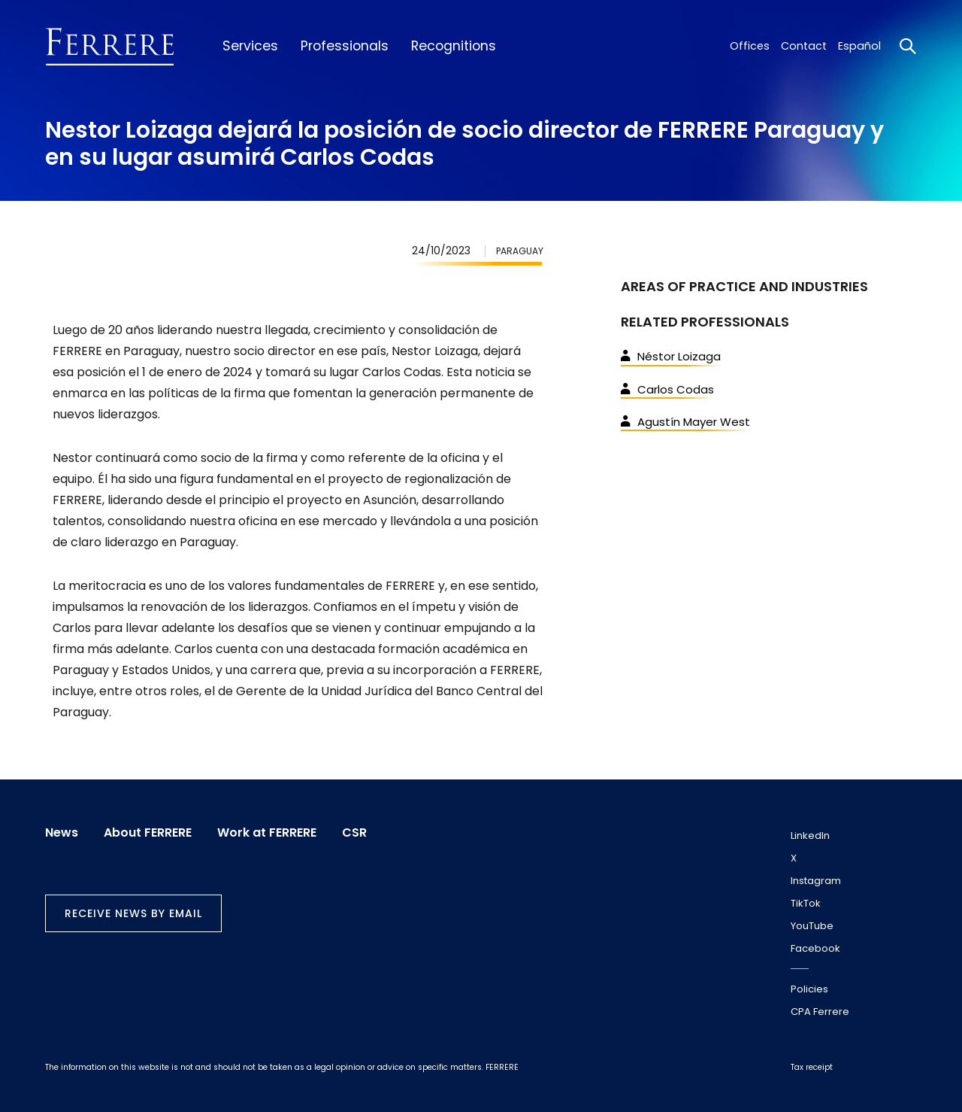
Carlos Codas (667, 389)
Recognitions (453, 46)
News (61, 833)
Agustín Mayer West (685, 422)
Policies (809, 989)
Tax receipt (812, 1067)
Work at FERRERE (266, 833)
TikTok (806, 903)
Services (250, 46)
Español (859, 45)
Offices (750, 45)
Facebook (815, 948)
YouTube (812, 926)
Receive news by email (133, 913)
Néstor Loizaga (671, 356)
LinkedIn (810, 835)
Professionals (345, 46)
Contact (804, 45)
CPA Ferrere (820, 1011)
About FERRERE (148, 833)
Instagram (816, 880)
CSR (354, 833)
